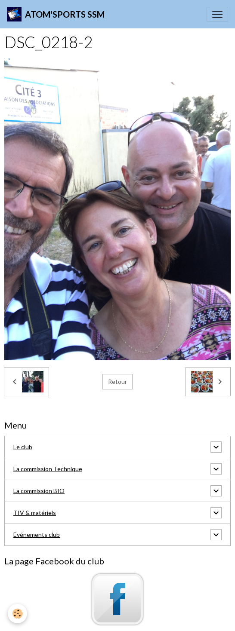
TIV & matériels (34, 512)
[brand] (56, 14)
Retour (117, 381)
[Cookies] (17, 613)
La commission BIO (39, 490)
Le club (22, 446)
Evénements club (36, 534)
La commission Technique (47, 468)
